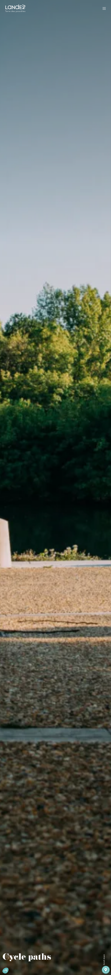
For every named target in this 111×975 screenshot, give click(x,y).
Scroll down (104, 959)
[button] (5, 970)
